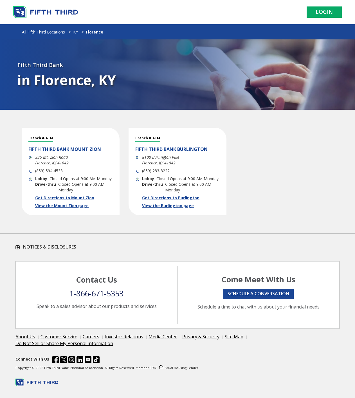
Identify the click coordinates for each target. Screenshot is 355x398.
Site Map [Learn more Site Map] (234, 337)
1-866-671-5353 (96, 293)
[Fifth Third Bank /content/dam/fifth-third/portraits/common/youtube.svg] (88, 360)
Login (324, 11)
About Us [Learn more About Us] (25, 337)
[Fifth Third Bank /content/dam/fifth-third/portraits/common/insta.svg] (71, 360)
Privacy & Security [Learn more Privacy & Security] (200, 337)
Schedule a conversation (258, 293)
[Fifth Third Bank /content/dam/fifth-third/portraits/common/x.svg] (63, 360)
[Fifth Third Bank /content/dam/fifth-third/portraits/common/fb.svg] (55, 360)
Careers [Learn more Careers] (91, 337)
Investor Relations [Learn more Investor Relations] (124, 337)
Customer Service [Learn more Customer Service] (59, 337)
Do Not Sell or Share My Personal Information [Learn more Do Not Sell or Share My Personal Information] (64, 343)
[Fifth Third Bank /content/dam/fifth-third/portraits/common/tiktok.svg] (96, 360)
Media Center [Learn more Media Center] (163, 337)
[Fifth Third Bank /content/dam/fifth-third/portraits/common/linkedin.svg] (80, 360)
